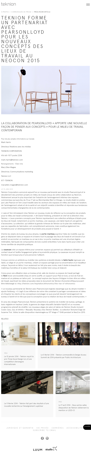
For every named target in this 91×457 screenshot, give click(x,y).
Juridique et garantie (20, 428)
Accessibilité (75, 428)
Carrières (58, 428)
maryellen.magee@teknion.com (14, 185)
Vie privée (42, 428)
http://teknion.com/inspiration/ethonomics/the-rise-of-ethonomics (46, 283)
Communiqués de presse (21, 12)
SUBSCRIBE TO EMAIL (44, 430)
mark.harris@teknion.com (12, 160)
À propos (5, 12)
